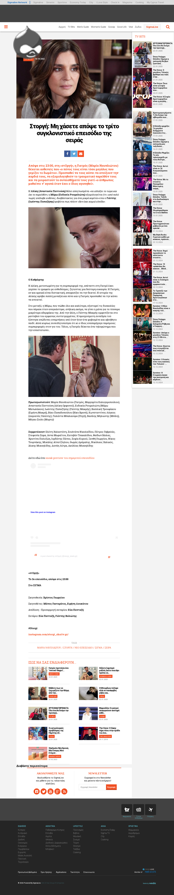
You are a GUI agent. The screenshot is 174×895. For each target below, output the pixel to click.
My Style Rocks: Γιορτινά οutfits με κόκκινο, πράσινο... (161, 237)
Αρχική (62, 26)
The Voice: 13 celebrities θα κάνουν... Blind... (160, 266)
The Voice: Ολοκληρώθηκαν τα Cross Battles (160, 210)
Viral (131, 26)
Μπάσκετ (50, 849)
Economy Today (78, 2)
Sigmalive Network (17, 2)
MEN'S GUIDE (54, 674)
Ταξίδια (76, 849)
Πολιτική (22, 858)
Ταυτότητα (75, 872)
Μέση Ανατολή (25, 855)
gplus (57, 791)
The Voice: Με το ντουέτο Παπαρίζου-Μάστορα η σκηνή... (160, 184)
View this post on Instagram (43, 512)
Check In (115, 2)
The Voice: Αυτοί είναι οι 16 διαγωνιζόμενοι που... (160, 169)
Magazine (127, 2)
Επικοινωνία (89, 872)
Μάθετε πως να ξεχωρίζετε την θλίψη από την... (59, 690)
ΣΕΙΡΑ (108, 647)
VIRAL (102, 696)
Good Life (122, 26)
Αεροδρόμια (133, 833)
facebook (37, 791)
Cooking (139, 2)
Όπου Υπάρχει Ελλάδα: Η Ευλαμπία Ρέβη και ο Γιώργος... (161, 322)
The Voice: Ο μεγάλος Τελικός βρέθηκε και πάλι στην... (161, 73)
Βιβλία (76, 833)
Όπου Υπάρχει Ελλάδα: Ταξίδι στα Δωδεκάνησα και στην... (161, 198)
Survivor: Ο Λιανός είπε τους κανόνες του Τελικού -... (161, 361)
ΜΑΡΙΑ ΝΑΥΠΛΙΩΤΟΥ (49, 647)
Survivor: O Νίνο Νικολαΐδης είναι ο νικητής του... (161, 308)
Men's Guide (83, 26)
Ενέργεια (22, 846)
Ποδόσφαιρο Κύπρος (55, 830)
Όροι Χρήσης (46, 872)
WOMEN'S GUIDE (106, 676)
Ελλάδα (21, 836)
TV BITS (52, 716)
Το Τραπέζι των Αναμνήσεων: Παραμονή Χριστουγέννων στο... (160, 295)
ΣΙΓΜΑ (98, 647)
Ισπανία (49, 839)
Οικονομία (22, 842)
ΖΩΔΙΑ (51, 736)
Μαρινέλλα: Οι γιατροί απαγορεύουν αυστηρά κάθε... (109, 710)
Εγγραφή (111, 787)
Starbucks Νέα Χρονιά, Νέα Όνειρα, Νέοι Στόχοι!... (58, 750)
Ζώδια (138, 26)
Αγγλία (49, 836)
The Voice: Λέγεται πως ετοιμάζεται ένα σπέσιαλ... (161, 348)
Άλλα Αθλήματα (53, 846)
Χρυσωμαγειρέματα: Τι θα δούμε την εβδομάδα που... (162, 115)
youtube (50, 791)
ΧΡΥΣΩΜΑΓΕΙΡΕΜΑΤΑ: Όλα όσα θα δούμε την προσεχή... (59, 710)
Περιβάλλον (23, 849)
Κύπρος (21, 830)
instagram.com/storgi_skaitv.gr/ (48, 634)
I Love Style (102, 2)
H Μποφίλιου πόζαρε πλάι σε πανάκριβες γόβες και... (108, 690)
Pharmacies (126, 809)
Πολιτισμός (78, 830)
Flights (150, 809)
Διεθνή (21, 839)
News (138, 809)
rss (64, 791)
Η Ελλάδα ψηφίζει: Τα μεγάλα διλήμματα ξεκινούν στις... (161, 129)
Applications (61, 872)
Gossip (111, 26)
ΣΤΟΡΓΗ (67, 647)
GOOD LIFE (53, 696)
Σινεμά (76, 839)
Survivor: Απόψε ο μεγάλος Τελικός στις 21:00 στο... (161, 335)
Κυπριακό (22, 833)
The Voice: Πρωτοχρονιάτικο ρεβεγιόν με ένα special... (161, 224)
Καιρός (131, 836)
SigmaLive (152, 26)
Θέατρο (76, 846)
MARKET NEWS (54, 756)
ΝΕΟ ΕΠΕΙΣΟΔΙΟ (83, 647)
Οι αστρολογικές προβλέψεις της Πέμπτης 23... (56, 730)
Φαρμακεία (133, 830)
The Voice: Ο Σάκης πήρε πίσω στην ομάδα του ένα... (109, 730)
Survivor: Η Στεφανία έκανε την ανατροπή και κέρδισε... (161, 376)
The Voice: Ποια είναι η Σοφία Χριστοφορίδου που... (160, 86)
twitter (44, 791)
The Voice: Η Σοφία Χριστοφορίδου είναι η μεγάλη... (161, 99)
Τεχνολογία (23, 862)
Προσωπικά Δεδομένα (27, 872)
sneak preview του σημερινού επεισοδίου (69, 458)
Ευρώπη (22, 852)
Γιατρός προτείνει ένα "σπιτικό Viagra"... (58, 669)
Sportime (62, 2)
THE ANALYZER (105, 736)
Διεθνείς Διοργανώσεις (57, 842)
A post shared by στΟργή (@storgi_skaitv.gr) (59, 556)
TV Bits (71, 26)
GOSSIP (102, 716)
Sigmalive (38, 2)
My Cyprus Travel (155, 2)
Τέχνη (76, 842)
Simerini (50, 2)
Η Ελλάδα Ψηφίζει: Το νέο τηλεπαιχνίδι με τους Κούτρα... (161, 156)
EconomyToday (108, 830)
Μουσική (77, 836)
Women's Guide (98, 26)
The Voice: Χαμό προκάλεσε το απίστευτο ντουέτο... (160, 254)
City (91, 2)
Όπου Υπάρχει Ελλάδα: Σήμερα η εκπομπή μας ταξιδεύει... (161, 142)
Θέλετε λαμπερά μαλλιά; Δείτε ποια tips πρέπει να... (109, 670)
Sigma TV (105, 833)
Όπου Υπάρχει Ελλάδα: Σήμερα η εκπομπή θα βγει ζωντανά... (161, 60)
